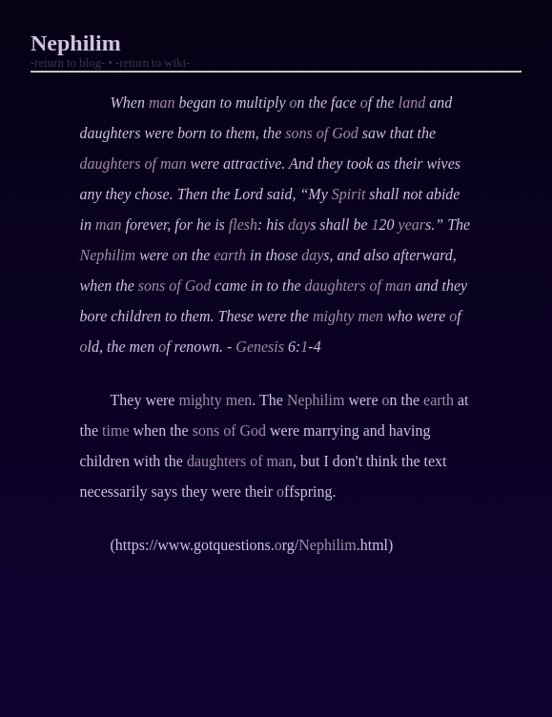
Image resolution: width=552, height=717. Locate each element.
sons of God (321, 133)
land (412, 102)
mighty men (348, 316)
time (115, 430)
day (299, 224)
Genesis (259, 346)
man (162, 102)
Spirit (349, 194)
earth (230, 255)
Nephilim (108, 255)
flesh (243, 224)
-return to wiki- (152, 63)
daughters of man (133, 163)
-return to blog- (68, 63)
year (412, 224)
